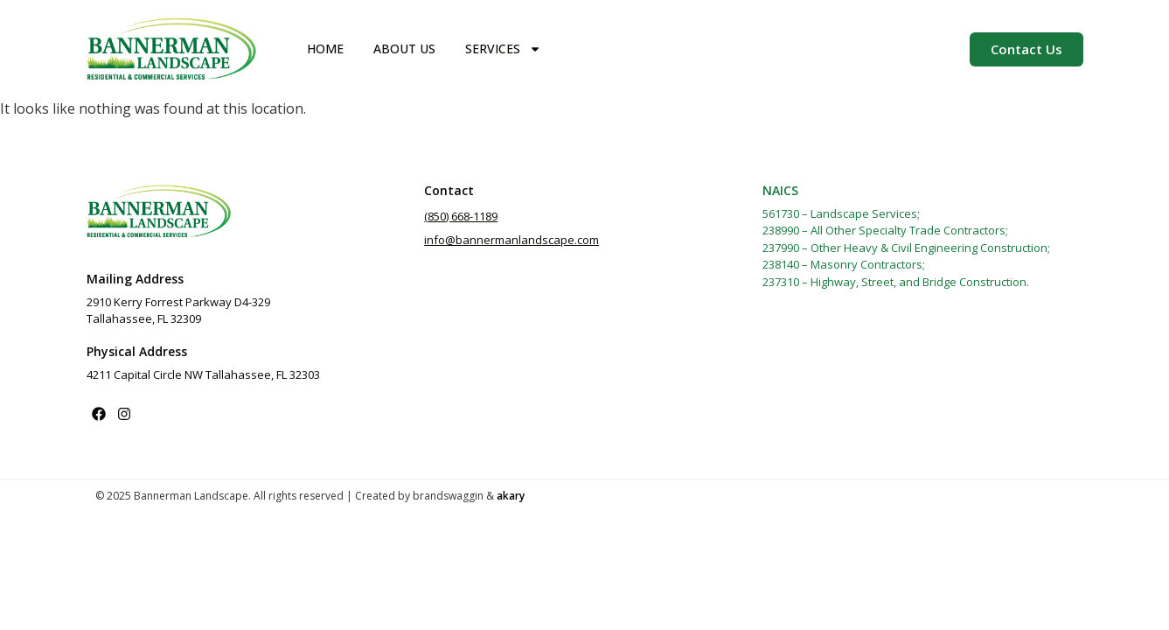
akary (511, 495)
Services (503, 49)
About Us (404, 48)
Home (325, 48)
